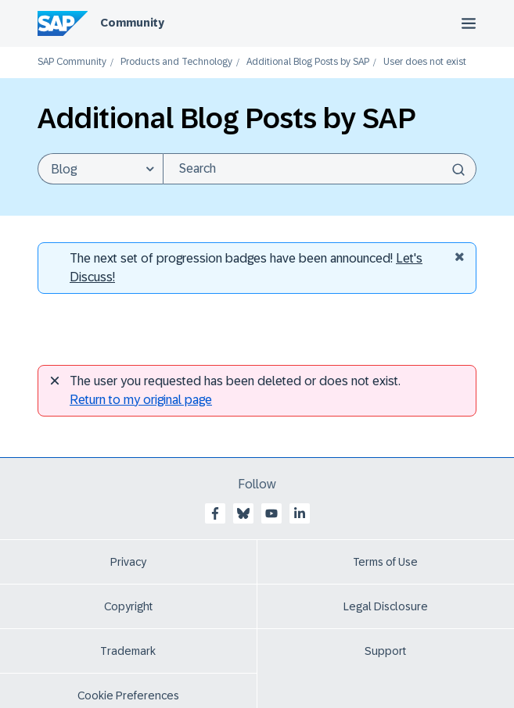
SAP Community (72, 62)
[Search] (319, 168)
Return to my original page (141, 399)
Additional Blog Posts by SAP (307, 62)
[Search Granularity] (100, 168)
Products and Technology (176, 62)
